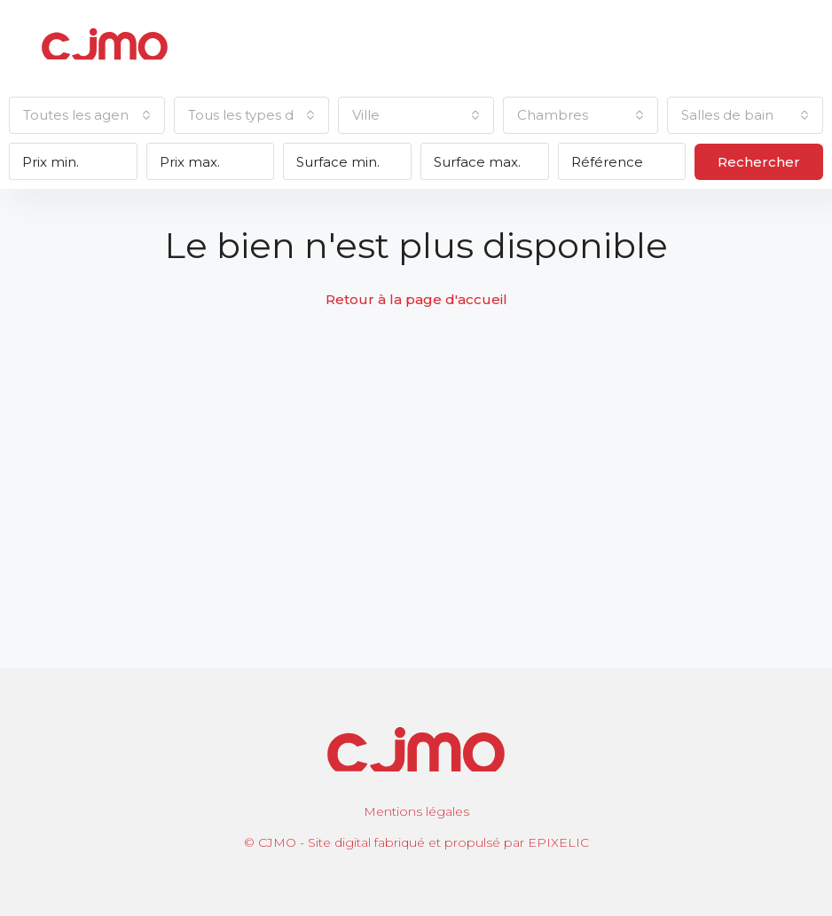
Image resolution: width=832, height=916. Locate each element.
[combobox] (87, 115)
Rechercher (759, 161)
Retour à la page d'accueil (416, 299)
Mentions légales (416, 811)
